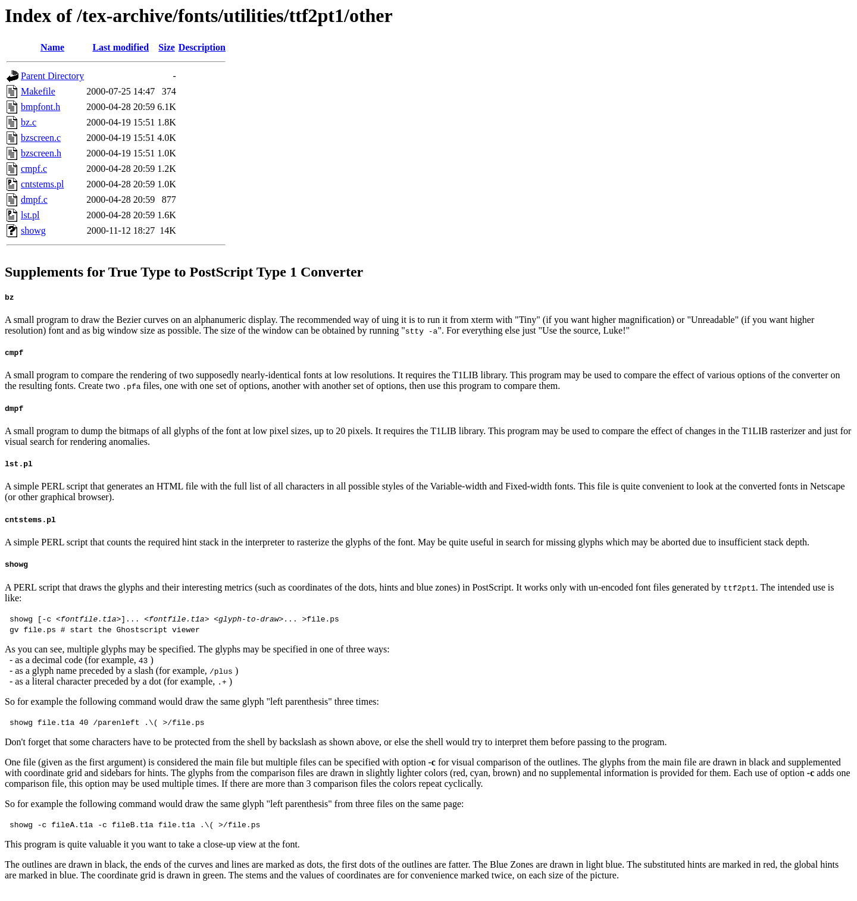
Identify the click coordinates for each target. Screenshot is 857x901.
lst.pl (30, 215)
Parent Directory (52, 76)
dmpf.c (34, 199)
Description (202, 47)
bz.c (28, 122)
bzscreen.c (41, 138)
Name (52, 47)
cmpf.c (34, 169)
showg (33, 230)
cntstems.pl (42, 184)
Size (166, 47)
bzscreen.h (41, 153)
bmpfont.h (40, 107)
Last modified (120, 47)
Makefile (38, 91)
